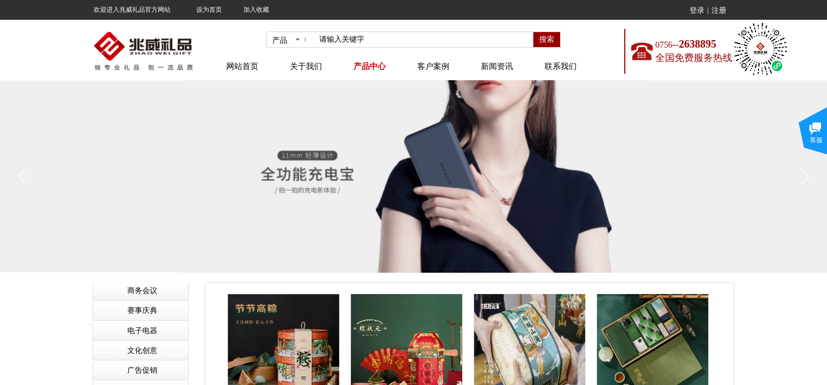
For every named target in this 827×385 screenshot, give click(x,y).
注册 (718, 10)
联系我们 (561, 66)
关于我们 (306, 66)
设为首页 (209, 9)
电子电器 (142, 331)
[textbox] (424, 40)
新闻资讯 (497, 66)
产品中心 (370, 66)
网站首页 (242, 66)
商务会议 (142, 291)
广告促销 (142, 370)
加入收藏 (256, 9)
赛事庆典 (142, 310)
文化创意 (142, 350)
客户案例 (433, 66)
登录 (697, 10)
